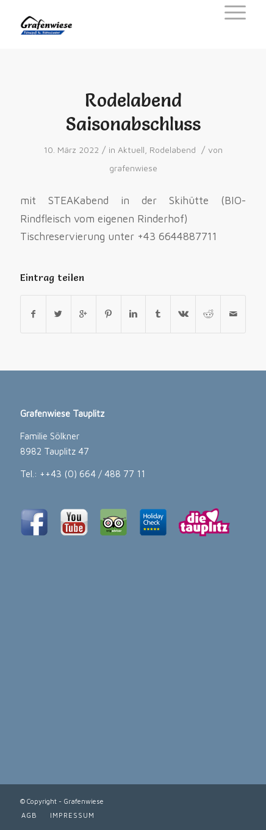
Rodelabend (172, 150)
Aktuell (131, 150)
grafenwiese (133, 168)
